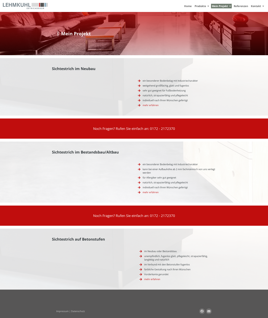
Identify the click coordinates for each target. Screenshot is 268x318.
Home (188, 6)
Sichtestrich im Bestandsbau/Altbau (85, 152)
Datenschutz (78, 311)
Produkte (202, 6)
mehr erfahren (151, 105)
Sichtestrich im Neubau (73, 68)
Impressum (62, 311)
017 (153, 128)
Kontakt (257, 6)
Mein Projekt (221, 6)
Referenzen (241, 6)
